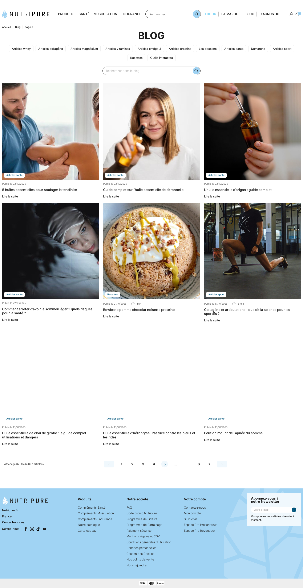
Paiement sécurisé (139, 530)
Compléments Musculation (96, 513)
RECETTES (112, 294)
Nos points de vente (140, 559)
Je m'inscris (294, 510)
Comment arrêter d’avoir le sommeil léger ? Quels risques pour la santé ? (47, 311)
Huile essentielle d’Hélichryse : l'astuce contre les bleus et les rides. (149, 435)
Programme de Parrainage (144, 524)
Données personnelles (141, 548)
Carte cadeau (87, 530)
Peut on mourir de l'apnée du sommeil (234, 433)
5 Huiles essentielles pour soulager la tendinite (39, 190)
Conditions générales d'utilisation (148, 542)
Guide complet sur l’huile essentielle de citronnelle (143, 190)
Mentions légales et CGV (143, 536)
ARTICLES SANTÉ (14, 175)
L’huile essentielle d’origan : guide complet (238, 190)
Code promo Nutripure (141, 513)
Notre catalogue (89, 524)
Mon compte (192, 513)
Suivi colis (190, 519)
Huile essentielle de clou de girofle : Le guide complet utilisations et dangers (44, 435)
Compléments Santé (91, 507)
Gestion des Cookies (140, 553)
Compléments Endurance (95, 519)
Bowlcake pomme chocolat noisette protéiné (139, 310)
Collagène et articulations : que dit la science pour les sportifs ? (247, 312)
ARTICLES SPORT (216, 294)
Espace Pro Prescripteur (200, 524)
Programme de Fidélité (141, 519)
